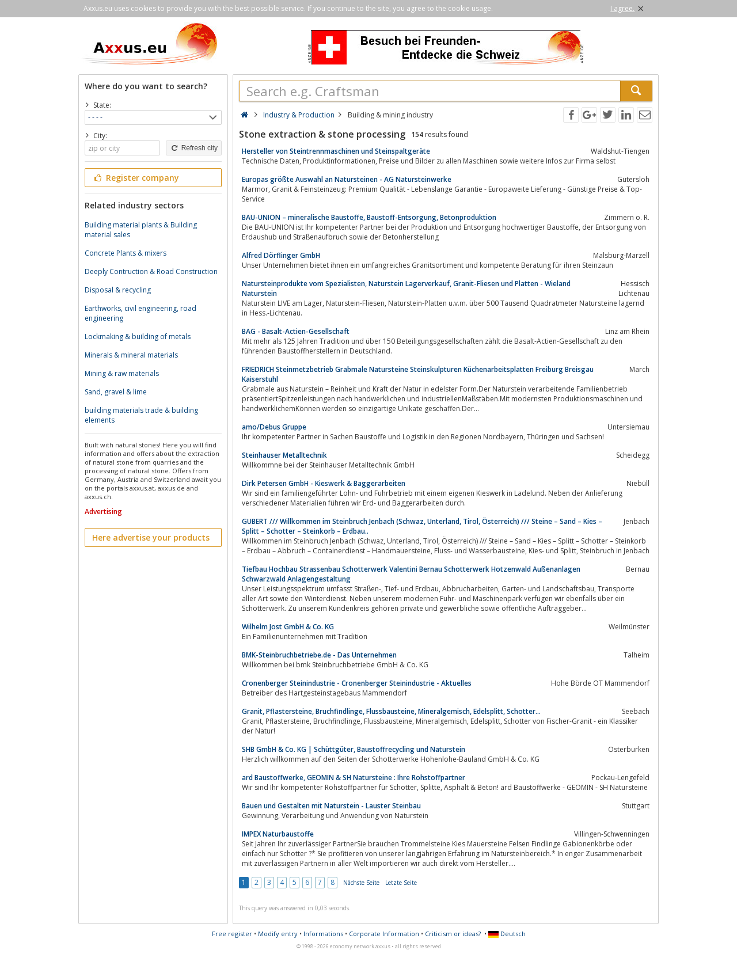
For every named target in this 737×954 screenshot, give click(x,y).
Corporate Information (384, 933)
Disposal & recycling (118, 290)
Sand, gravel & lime (116, 392)
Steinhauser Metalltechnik (284, 455)
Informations (323, 933)
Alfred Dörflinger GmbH (281, 255)
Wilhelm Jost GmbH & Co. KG (288, 627)
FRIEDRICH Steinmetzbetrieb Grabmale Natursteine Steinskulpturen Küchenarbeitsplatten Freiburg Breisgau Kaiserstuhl (418, 374)
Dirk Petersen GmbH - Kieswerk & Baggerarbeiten (323, 483)
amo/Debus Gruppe (274, 427)
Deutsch (507, 933)
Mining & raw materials (122, 373)
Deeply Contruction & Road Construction (151, 271)
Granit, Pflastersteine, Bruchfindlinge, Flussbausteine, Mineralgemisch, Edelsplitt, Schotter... (391, 711)
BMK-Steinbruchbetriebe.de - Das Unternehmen (319, 655)
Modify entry (278, 933)
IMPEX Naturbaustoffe (278, 834)
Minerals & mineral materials (131, 355)
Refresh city (194, 148)
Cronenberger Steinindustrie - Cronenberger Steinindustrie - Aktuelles (357, 683)
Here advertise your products (151, 537)
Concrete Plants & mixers (125, 253)
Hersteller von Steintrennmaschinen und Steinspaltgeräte (336, 151)
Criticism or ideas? (453, 933)
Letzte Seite (401, 883)
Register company (135, 177)
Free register (232, 933)
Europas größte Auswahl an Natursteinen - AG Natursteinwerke (346, 179)
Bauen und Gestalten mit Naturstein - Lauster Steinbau (331, 806)
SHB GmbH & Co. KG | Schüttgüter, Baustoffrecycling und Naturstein (353, 749)
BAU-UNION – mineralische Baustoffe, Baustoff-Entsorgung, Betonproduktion (369, 217)
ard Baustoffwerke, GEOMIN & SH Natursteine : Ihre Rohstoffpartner (353, 777)
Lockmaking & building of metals (138, 336)
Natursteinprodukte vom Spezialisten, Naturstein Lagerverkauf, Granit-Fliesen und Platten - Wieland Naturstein (406, 288)
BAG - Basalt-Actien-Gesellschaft (295, 331)
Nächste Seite (361, 883)
